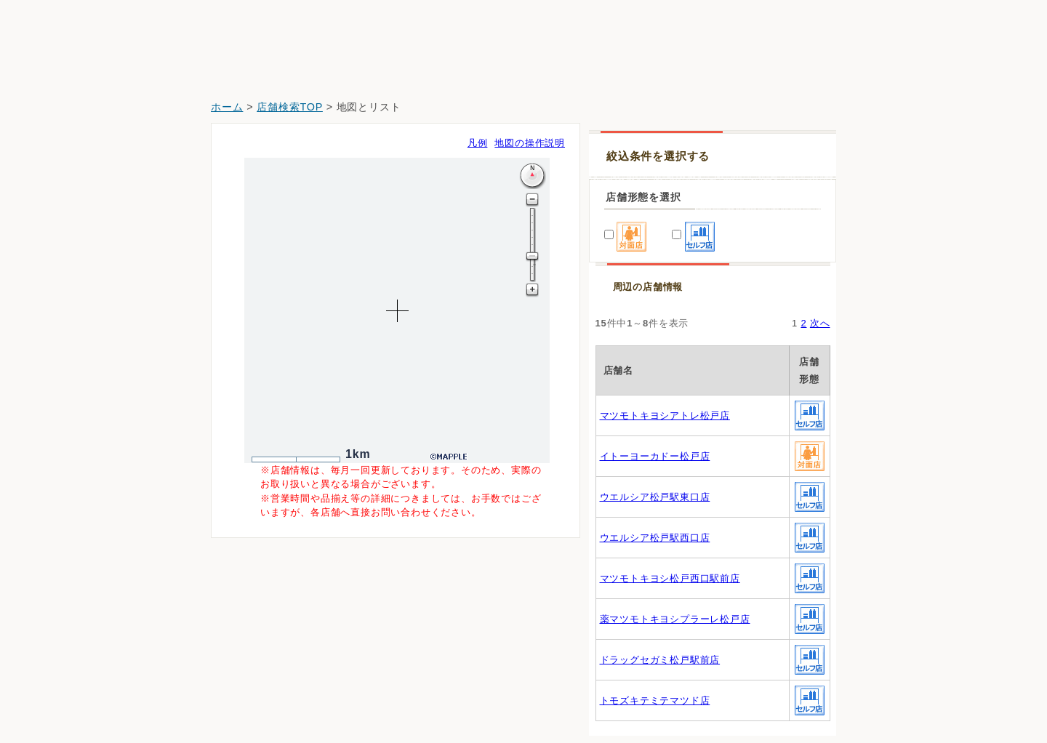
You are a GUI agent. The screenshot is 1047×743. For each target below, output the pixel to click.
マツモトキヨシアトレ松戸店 (665, 415)
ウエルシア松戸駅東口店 (655, 496)
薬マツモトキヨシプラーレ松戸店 (675, 619)
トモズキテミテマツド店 (655, 700)
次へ (820, 323)
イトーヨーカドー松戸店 (655, 456)
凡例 (478, 142)
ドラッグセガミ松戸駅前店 (660, 659)
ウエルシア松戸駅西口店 (655, 537)
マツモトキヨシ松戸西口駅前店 (670, 578)
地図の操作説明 (529, 142)
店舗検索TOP (290, 107)
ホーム (227, 107)
